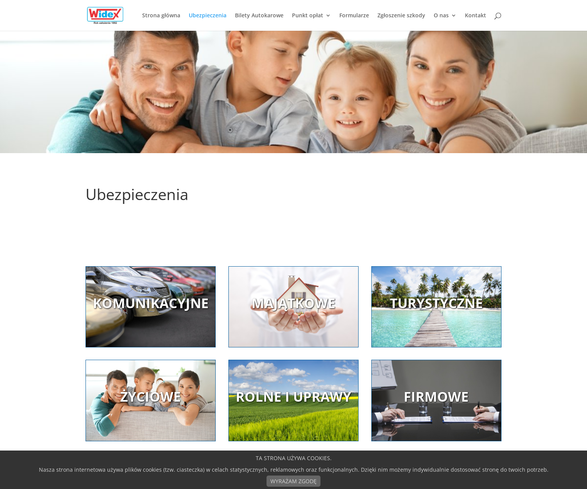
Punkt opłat (307, 16)
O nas (441, 16)
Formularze (354, 16)
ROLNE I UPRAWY (293, 396)
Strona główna (161, 16)
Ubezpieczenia (207, 16)
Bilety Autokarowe (259, 16)
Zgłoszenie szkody (401, 16)
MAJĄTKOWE (293, 303)
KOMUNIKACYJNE (151, 303)
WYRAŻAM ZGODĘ (293, 481)
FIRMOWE (436, 396)
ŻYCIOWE (150, 396)
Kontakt (475, 16)
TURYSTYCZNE (436, 303)
